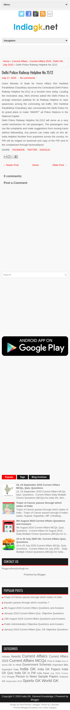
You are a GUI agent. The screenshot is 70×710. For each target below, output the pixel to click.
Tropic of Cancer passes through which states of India (33, 597)
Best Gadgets (50, 707)
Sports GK (32, 680)
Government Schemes (37, 664)
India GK (28, 669)
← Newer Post (11, 165)
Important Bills (60, 664)
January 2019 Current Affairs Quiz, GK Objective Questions (36, 629)
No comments (27, 78)
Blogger (41, 574)
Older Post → (59, 165)
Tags (22, 477)
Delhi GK (58, 61)
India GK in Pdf (25, 673)
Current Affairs (20, 61)
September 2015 (14, 681)
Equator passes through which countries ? (26, 602)
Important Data (10, 669)
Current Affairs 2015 (40, 61)
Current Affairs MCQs (27, 660)
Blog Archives (39, 477)
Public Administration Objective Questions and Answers (34, 624)
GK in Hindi (14, 664)
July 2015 (8, 64)
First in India (54, 661)
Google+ (45, 150)
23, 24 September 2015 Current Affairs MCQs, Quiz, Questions (38, 486)
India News (43, 673)
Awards (16, 656)
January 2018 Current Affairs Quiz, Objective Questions (34, 613)
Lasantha (54, 704)
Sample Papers (48, 676)
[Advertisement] (36, 51)
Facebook (18, 150)
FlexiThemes (25, 704)
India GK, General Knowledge (37, 696)
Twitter (32, 150)
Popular (9, 477)
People (11, 676)
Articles (6, 656)
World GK (50, 680)
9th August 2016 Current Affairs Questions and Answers (34, 608)
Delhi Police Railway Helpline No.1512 (27, 72)
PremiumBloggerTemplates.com (28, 707)
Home (6, 61)
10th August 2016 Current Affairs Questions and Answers (34, 618)
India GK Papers (49, 669)
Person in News (26, 676)
